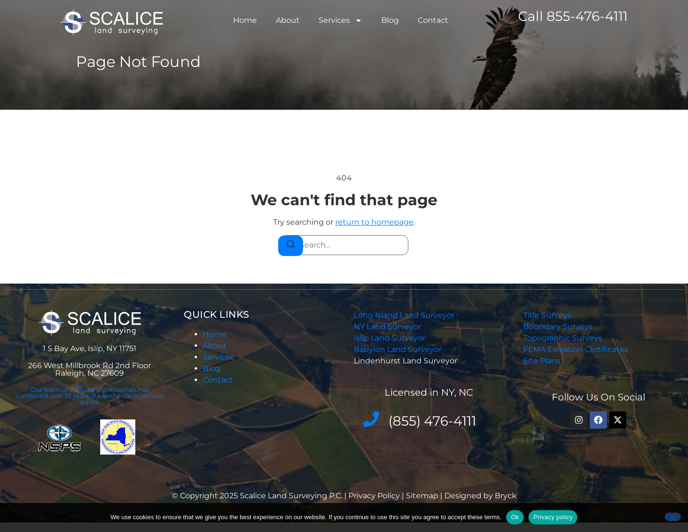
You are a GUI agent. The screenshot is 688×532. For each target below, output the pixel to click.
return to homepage (374, 222)
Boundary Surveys (558, 326)
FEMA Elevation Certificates (575, 349)
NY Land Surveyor (388, 326)
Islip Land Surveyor (390, 337)
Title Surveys (547, 315)
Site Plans (541, 360)
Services (340, 20)
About (288, 20)
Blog (390, 20)
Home (245, 20)
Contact (433, 20)
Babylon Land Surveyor (398, 349)
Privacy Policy (375, 495)
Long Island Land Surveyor (404, 315)
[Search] (290, 246)
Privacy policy (553, 517)
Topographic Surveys (562, 337)
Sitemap (422, 495)
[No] (673, 517)
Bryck (506, 495)
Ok (515, 517)
